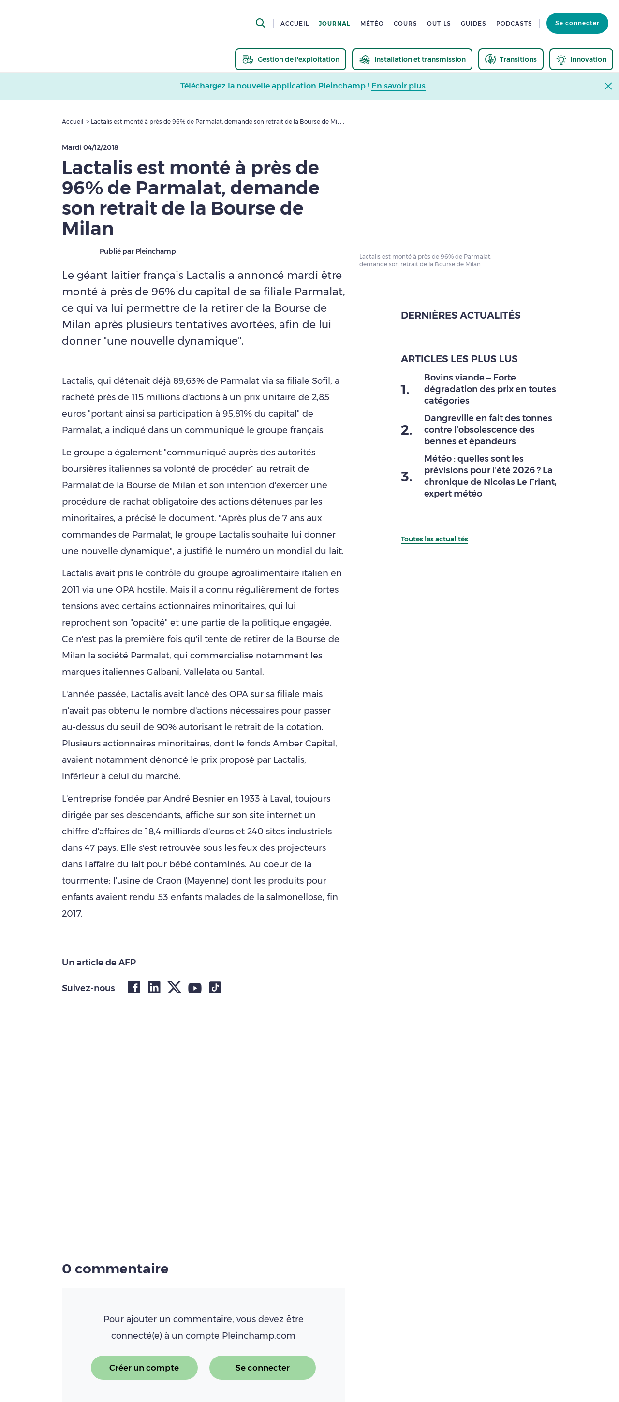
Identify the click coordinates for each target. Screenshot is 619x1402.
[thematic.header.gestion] (290, 59)
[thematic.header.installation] (412, 59)
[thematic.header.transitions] (511, 59)
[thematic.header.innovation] (581, 59)
